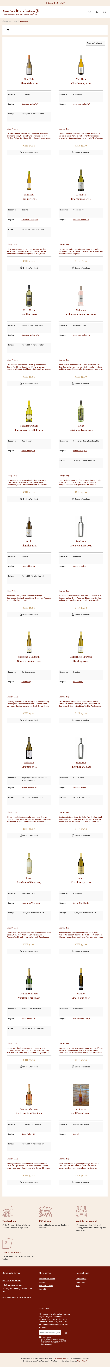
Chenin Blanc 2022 (80, 766)
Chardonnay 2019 (81, 83)
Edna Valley (26, 682)
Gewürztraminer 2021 (29, 661)
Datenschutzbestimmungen (51, 1339)
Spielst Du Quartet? (56, 3)
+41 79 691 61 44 (11, 1280)
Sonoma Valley (79, 566)
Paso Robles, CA (28, 566)
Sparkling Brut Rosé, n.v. (29, 1113)
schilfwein (81, 1109)
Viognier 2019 (29, 766)
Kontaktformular (24, 1297)
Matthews (81, 310)
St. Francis (81, 194)
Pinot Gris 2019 (29, 83)
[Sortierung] (95, 43)
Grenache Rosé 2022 (81, 545)
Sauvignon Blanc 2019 (29, 882)
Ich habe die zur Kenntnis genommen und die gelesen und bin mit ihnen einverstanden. (53, 1341)
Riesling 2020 (80, 661)
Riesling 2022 (29, 199)
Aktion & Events (46, 1286)
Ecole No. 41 (29, 310)
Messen (42, 1282)
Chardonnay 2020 (81, 882)
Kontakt (42, 1289)
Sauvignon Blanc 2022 (81, 430)
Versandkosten (60, 1359)
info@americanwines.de (13, 1285)
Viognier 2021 (29, 545)
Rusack (29, 878)
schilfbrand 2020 (80, 1113)
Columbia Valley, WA (30, 335)
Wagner (81, 993)
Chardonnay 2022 (81, 199)
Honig (81, 425)
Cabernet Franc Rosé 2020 (81, 314)
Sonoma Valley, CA (81, 220)
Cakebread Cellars (29, 425)
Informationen (82, 1272)
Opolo (29, 541)
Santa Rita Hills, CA (81, 903)
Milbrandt (29, 762)
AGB (78, 1286)
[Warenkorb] (104, 12)
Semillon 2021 (29, 314)
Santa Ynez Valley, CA (30, 903)
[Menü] (82, 12)
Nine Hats (29, 79)
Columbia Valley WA (29, 104)
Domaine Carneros (29, 993)
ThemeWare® (82, 1361)
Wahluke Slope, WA (29, 787)
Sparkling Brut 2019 (29, 998)
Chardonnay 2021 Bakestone (29, 430)
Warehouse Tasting (47, 1279)
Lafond (80, 878)
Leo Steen (81, 541)
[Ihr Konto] (97, 12)
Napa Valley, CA (28, 451)
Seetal (76, 1134)
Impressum (81, 1282)
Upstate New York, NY (82, 1018)
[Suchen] (90, 12)
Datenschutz (81, 1279)
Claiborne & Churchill (29, 656)
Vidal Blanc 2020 (81, 998)
